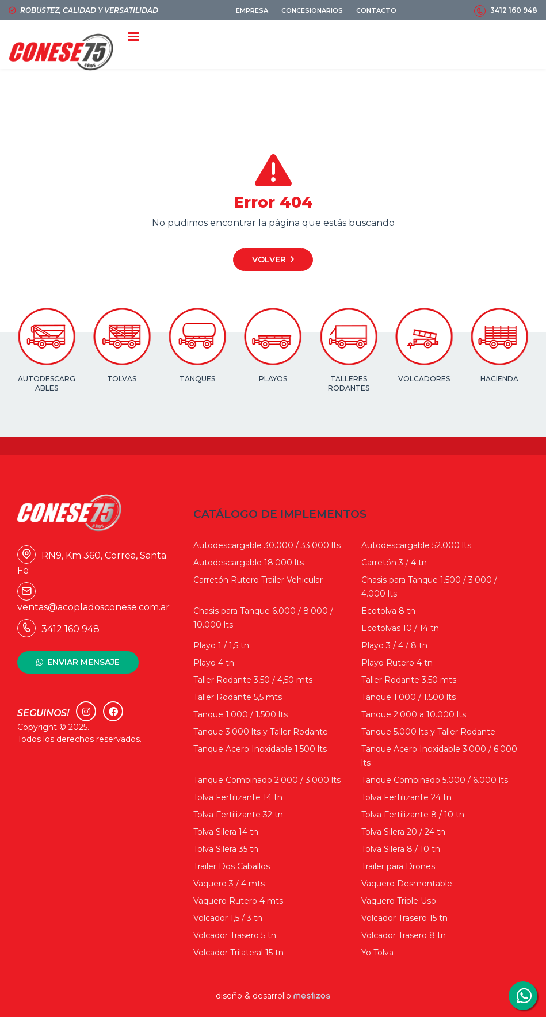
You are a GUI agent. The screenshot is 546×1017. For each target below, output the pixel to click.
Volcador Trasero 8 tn (403, 935)
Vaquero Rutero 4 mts (238, 901)
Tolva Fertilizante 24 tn (406, 797)
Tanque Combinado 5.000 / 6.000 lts (434, 780)
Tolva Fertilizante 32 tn (238, 814)
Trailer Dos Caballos (231, 866)
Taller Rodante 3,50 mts (408, 680)
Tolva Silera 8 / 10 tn (400, 849)
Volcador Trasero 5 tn (234, 935)
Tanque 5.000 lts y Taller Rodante (428, 732)
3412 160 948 (513, 10)
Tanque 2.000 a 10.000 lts (413, 714)
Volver (269, 259)
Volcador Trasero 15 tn (404, 918)
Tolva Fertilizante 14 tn (237, 797)
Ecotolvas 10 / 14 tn (400, 628)
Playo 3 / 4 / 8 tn (394, 645)
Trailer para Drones (398, 866)
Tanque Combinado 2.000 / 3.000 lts (267, 780)
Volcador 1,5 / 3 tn (227, 918)
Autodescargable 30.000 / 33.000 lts (267, 545)
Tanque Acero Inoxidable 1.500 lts (260, 749)
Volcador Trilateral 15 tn (238, 952)
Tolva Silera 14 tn (225, 832)
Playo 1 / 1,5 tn (221, 645)
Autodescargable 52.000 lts (416, 545)
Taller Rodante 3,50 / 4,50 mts (252, 680)
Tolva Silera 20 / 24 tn (403, 832)
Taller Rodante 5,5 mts (237, 697)
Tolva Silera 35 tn (225, 849)
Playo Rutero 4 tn (397, 662)
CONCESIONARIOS (312, 10)
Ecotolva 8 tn (388, 611)
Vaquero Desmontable (406, 883)
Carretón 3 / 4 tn (394, 562)
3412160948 (523, 995)
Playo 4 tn (213, 662)
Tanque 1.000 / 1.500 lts (408, 697)
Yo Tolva (377, 952)
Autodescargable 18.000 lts (248, 562)
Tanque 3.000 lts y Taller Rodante (260, 732)
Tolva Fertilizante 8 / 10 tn (412, 814)
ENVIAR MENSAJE (83, 662)
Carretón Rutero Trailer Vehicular (258, 580)
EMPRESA (252, 10)
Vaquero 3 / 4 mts (229, 883)
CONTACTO (376, 10)
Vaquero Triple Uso (398, 901)
